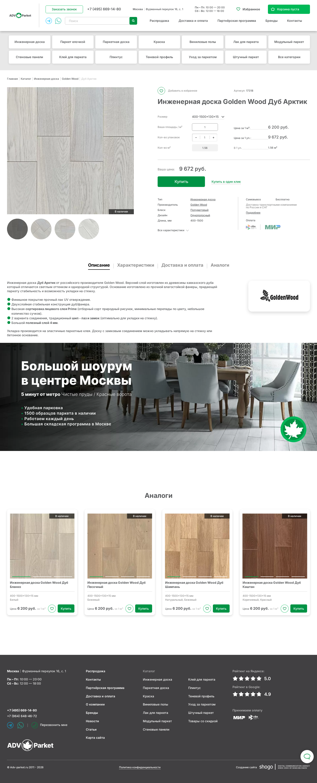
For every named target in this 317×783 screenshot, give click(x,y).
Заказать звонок (64, 9)
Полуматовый (199, 210)
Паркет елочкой (72, 42)
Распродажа (159, 20)
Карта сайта (95, 737)
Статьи (91, 729)
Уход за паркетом (203, 57)
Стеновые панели (29, 57)
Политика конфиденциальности (139, 767)
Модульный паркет (289, 42)
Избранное (251, 9)
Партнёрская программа (236, 20)
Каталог (26, 78)
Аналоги (220, 265)
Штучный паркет (246, 57)
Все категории (289, 57)
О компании (95, 704)
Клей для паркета (73, 57)
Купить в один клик (226, 181)
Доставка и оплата (193, 20)
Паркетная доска (116, 42)
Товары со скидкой (202, 721)
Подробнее (253, 212)
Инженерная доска (30, 42)
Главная (12, 78)
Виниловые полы (203, 42)
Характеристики (135, 265)
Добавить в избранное (177, 90)
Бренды (271, 20)
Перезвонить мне (49, 725)
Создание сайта (246, 767)
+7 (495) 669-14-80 (104, 9)
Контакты (294, 20)
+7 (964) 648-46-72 (22, 716)
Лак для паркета (246, 42)
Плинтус (116, 57)
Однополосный (200, 215)
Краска (159, 42)
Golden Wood (70, 78)
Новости (92, 721)
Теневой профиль (159, 57)
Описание (99, 265)
